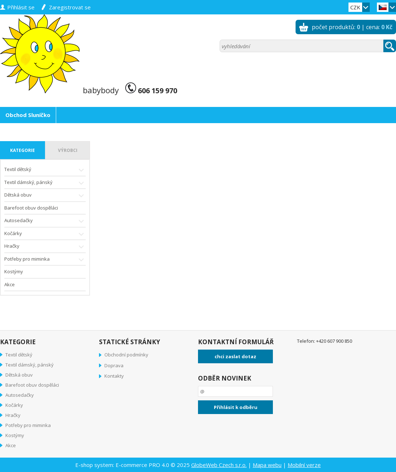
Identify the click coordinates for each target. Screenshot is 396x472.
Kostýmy (13, 271)
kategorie (22, 150)
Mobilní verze (304, 464)
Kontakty (114, 376)
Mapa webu (267, 464)
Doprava (113, 365)
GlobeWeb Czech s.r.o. (219, 464)
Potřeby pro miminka (45, 260)
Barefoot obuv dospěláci (31, 207)
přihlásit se (21, 7)
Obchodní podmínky (126, 354)
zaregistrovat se (70, 7)
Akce (9, 284)
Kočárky (45, 234)
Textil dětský (45, 170)
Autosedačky (45, 221)
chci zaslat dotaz (235, 356)
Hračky (45, 247)
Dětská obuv (45, 196)
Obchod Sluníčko (27, 114)
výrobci (67, 150)
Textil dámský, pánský (45, 183)
